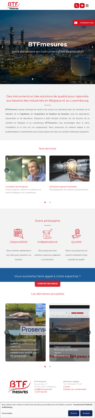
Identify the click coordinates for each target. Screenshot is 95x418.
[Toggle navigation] (87, 5)
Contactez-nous (47, 287)
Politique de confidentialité (74, 389)
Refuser (74, 413)
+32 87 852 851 (40, 392)
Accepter (86, 413)
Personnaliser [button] (7, 413)
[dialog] (47, 410)
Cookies (66, 387)
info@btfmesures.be (43, 389)
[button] (2, 47)
